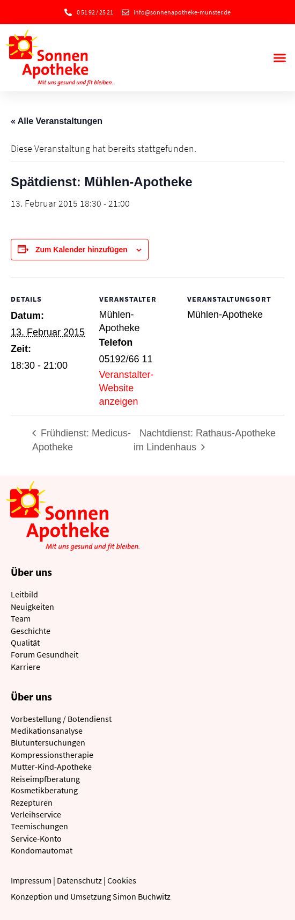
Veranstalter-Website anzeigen (126, 388)
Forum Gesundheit (44, 654)
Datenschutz (79, 880)
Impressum (31, 880)
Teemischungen (39, 826)
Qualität (25, 642)
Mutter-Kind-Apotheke (51, 766)
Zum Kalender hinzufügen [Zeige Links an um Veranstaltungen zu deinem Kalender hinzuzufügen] (81, 249)
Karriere (25, 666)
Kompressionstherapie (52, 754)
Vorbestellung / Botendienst (61, 718)
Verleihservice (36, 814)
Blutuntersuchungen (48, 742)
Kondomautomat (41, 850)
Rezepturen (32, 802)
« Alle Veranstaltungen (56, 121)
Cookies (121, 880)
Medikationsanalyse (47, 730)
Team (21, 618)
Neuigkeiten (32, 606)
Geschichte (30, 630)
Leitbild (24, 594)
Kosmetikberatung (44, 790)
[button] (280, 58)
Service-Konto (36, 838)
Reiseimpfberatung (45, 778)
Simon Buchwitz (142, 896)
